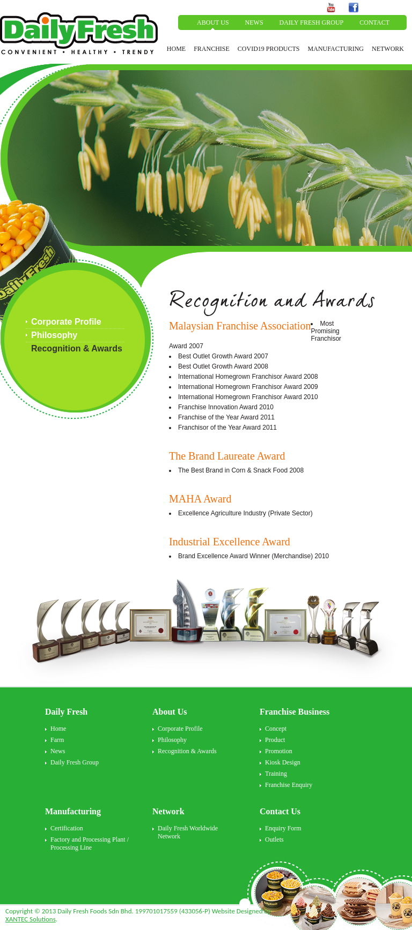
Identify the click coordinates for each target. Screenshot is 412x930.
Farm (57, 740)
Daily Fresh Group (74, 762)
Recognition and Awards (272, 303)
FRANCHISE (212, 48)
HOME (176, 48)
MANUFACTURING (336, 48)
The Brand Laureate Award (227, 456)
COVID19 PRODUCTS (269, 48)
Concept (275, 728)
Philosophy (54, 335)
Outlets (274, 839)
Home (58, 728)
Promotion (278, 751)
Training (276, 773)
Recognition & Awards (76, 348)
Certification (66, 828)
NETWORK (388, 48)
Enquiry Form (283, 828)
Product (275, 740)
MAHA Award (200, 499)
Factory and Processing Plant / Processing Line (89, 843)
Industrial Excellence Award (229, 542)
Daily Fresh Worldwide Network (188, 832)
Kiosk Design (282, 762)
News (57, 751)
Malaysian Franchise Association (240, 326)
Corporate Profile (66, 321)
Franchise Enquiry (288, 785)
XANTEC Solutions (30, 919)
